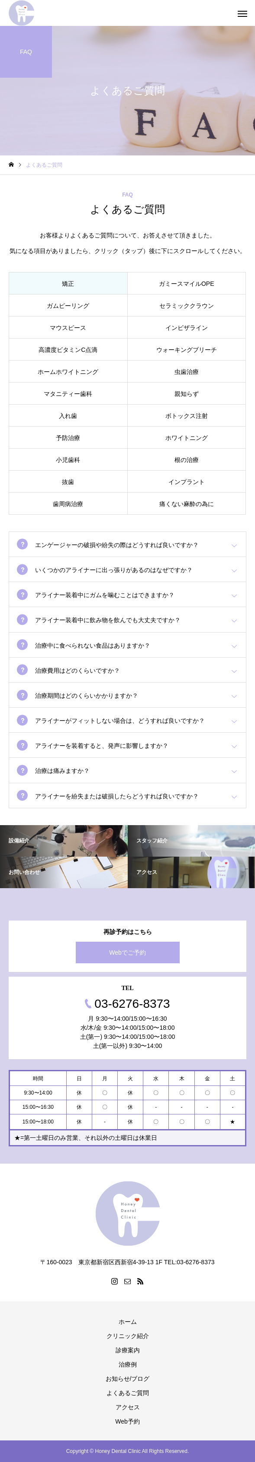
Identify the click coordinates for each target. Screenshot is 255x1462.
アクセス (128, 1407)
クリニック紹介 (128, 1335)
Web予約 (127, 1421)
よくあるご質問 (128, 1392)
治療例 (128, 1364)
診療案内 (128, 1350)
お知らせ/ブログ (128, 1378)
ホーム (128, 1321)
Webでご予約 (127, 952)
